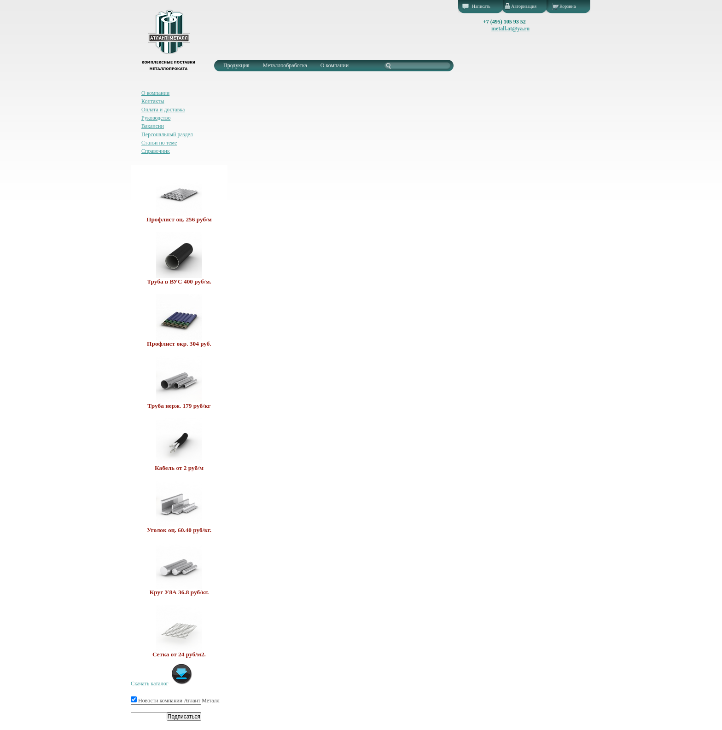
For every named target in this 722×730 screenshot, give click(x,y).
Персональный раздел (167, 134)
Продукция (236, 65)
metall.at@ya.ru (510, 28)
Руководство (155, 118)
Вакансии (152, 126)
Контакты (152, 101)
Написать (481, 6)
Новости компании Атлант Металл (175, 700)
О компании (334, 65)
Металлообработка (285, 65)
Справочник (155, 151)
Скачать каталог (162, 683)
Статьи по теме (159, 142)
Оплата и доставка (163, 109)
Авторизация (523, 6)
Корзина (567, 6)
